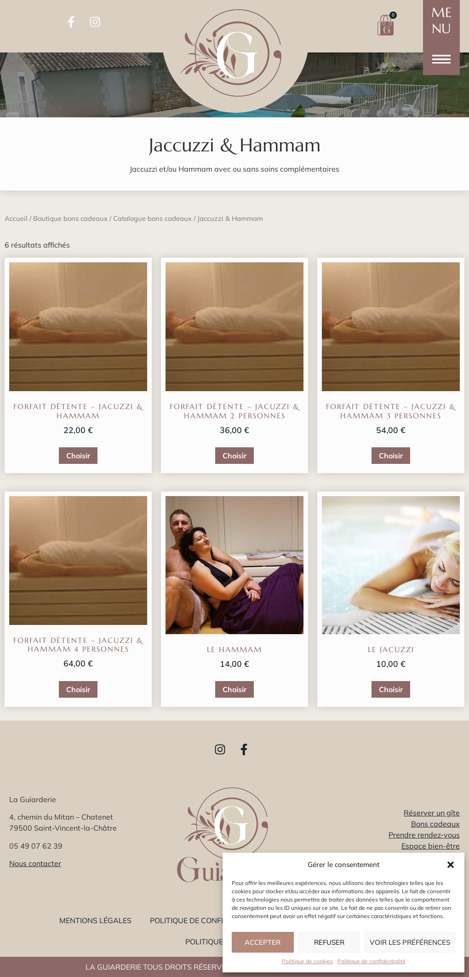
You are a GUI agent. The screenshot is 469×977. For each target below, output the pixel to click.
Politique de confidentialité (371, 961)
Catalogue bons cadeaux (152, 218)
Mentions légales (95, 920)
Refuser (329, 942)
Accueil (16, 218)
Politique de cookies (307, 961)
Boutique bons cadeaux (70, 218)
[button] (450, 864)
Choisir (78, 455)
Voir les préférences (410, 942)
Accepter (262, 942)
